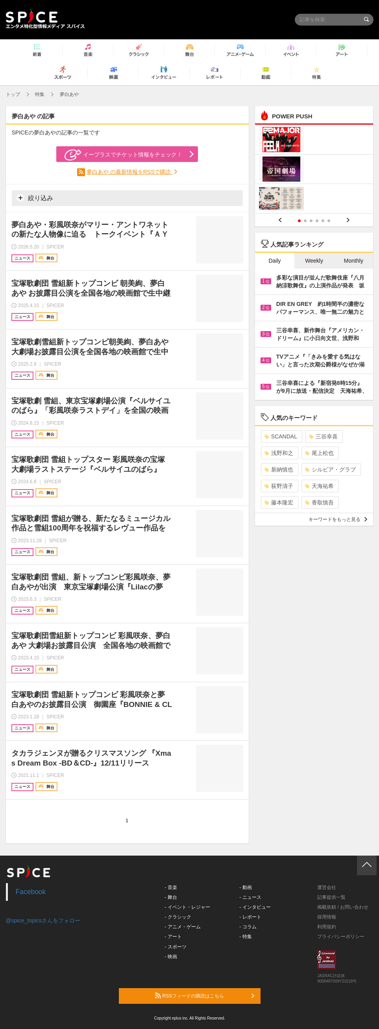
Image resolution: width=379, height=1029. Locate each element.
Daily (274, 261)
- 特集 (245, 936)
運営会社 (326, 887)
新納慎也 (278, 469)
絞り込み (35, 197)
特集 (39, 94)
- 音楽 (171, 887)
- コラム (247, 927)
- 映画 (171, 956)
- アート (173, 936)
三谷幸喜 (323, 436)
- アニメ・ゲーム (182, 927)
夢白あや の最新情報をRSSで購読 (130, 172)
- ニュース (250, 897)
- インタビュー (254, 907)
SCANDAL (280, 436)
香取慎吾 (319, 502)
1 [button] (299, 220)
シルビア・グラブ (330, 469)
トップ (13, 94)
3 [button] (311, 220)
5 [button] (323, 220)
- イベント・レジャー (187, 907)
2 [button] (305, 220)
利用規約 (326, 927)
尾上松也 (319, 453)
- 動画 (245, 887)
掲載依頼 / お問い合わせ (342, 907)
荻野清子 (278, 486)
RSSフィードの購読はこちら (204, 995)
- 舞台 (171, 897)
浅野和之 (278, 453)
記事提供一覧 (331, 897)
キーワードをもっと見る (338, 519)
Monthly (353, 261)
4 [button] (317, 220)
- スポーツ (175, 947)
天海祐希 (319, 486)
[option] (314, 170)
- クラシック (178, 917)
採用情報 (326, 917)
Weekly (314, 261)
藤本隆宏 (278, 502)
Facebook (31, 892)
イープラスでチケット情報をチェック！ (123, 154)
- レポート (250, 917)
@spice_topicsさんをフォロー (43, 920)
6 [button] (328, 220)
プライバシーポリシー (340, 936)
